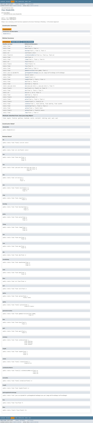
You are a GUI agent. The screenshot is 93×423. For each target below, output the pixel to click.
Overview (2, 1)
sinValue (27, 103)
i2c (26, 74)
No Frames (22, 4)
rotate (27, 101)
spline (27, 108)
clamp (26, 59)
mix (26, 86)
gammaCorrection (29, 70)
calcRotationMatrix (30, 55)
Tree (16, 1)
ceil (26, 57)
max (26, 81)
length (27, 77)
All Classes (30, 4)
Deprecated (21, 1)
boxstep (27, 50)
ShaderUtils (6, 33)
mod (26, 94)
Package (8, 1)
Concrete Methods (28, 41)
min (26, 83)
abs (26, 46)
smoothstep (28, 106)
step (26, 112)
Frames (17, 4)
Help (30, 1)
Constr (15, 5)
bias (26, 48)
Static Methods (16, 41)
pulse (26, 99)
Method (19, 5)
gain (26, 68)
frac (26, 66)
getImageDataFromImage (31, 72)
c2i (26, 52)
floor (26, 61)
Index (26, 1)
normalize (28, 97)
